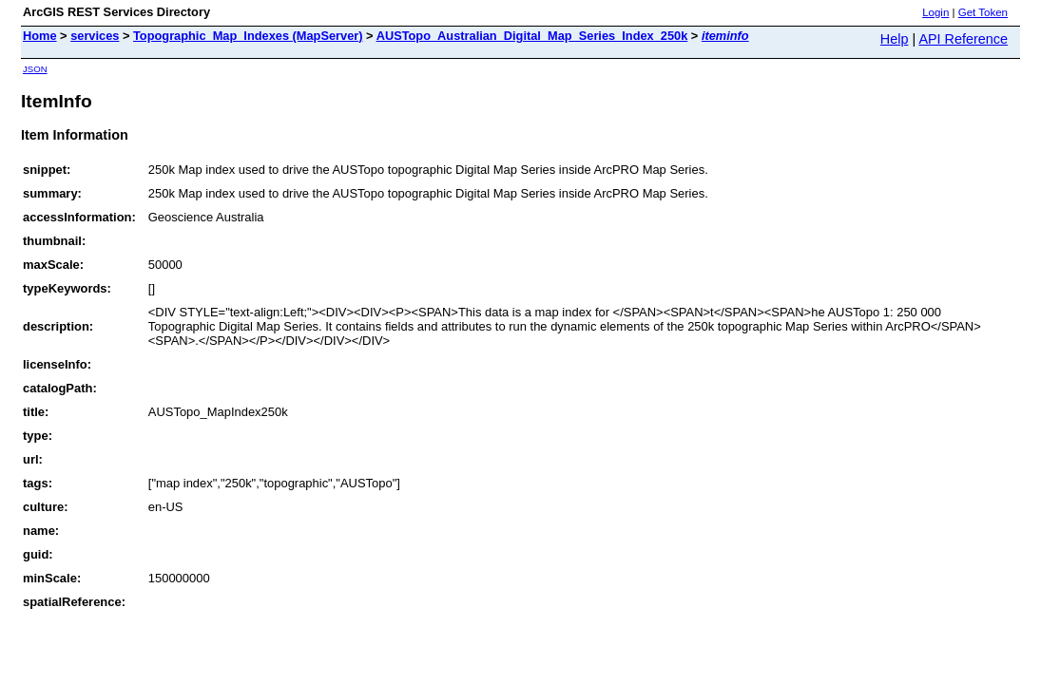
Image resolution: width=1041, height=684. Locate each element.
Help (894, 39)
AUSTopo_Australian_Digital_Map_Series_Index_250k (532, 35)
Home (40, 35)
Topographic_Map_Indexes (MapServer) (248, 35)
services (94, 35)
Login (935, 12)
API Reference (963, 39)
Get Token (983, 12)
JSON (35, 69)
